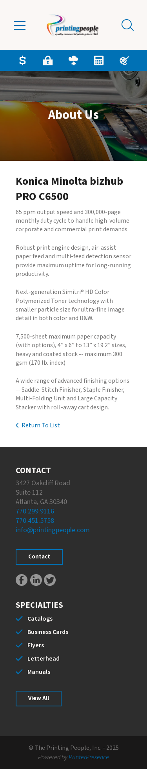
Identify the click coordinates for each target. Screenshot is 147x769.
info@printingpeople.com (53, 530)
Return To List (41, 425)
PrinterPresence (89, 757)
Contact (39, 557)
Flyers (35, 645)
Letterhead (43, 658)
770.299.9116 (35, 511)
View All (38, 698)
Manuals (38, 672)
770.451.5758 (35, 521)
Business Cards (47, 632)
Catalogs (40, 618)
